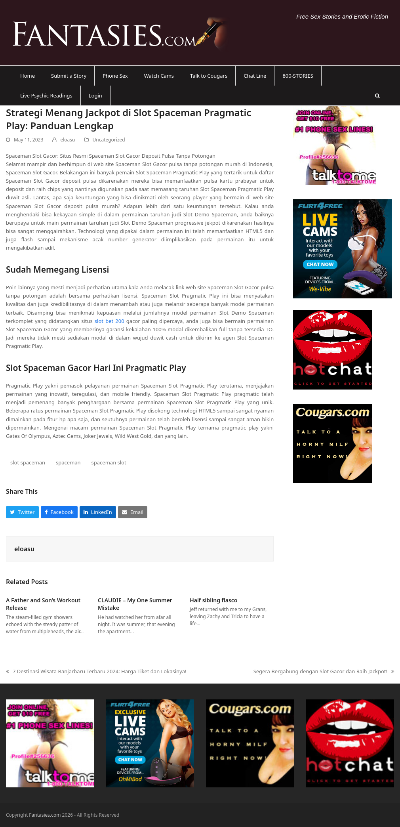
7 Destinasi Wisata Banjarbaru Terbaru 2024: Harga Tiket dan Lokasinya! (96, 672)
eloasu (67, 139)
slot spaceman (27, 462)
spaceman (68, 462)
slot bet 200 (109, 321)
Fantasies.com (45, 815)
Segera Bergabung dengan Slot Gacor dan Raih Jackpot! (323, 672)
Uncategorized (109, 139)
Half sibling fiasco (213, 600)
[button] (377, 95)
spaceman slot (108, 462)
